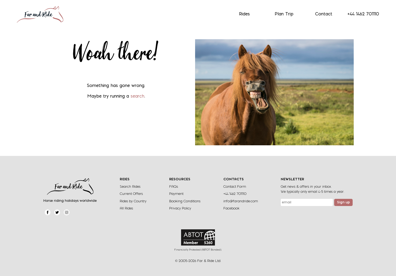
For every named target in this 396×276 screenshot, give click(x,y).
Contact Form (234, 187)
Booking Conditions (184, 201)
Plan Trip (284, 14)
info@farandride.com (240, 201)
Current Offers (131, 194)
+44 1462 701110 (363, 14)
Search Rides (130, 187)
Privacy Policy (180, 208)
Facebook (231, 208)
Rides (244, 14)
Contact (323, 14)
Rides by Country (133, 201)
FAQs (173, 187)
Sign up (343, 202)
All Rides (126, 208)
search (137, 96)
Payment (176, 194)
